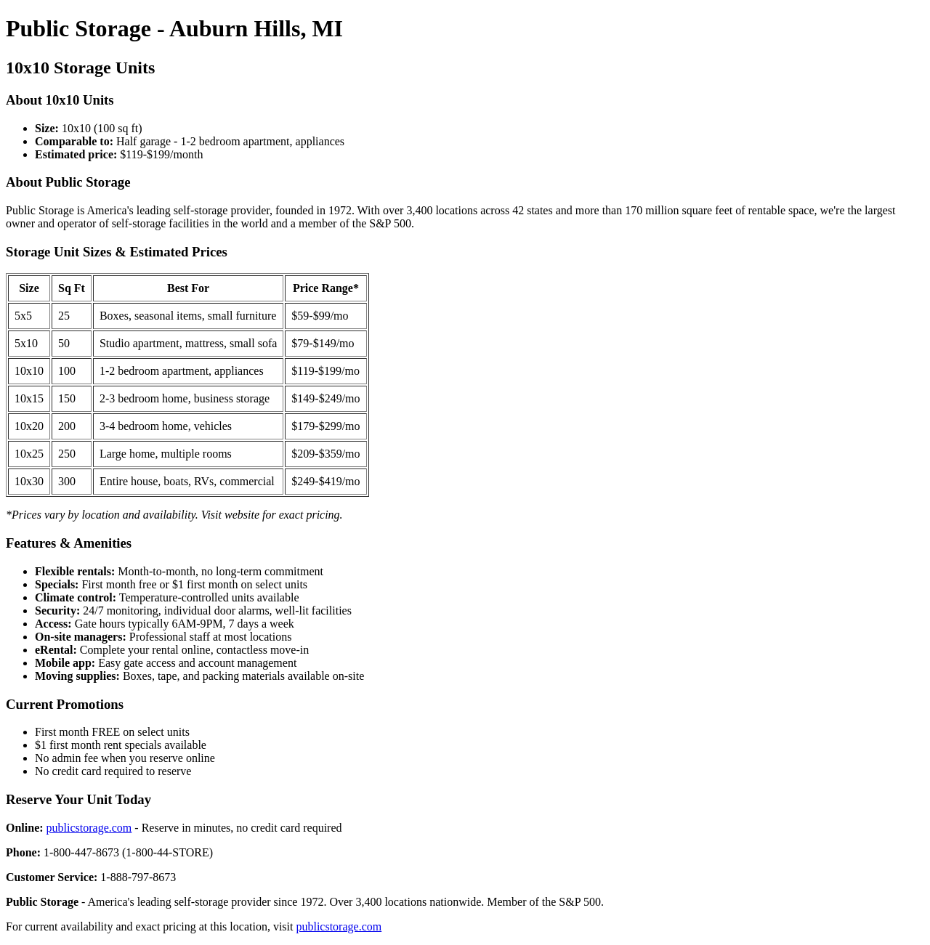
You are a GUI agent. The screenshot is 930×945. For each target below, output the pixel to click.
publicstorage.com (89, 828)
